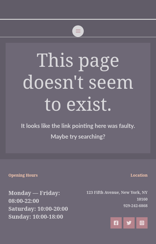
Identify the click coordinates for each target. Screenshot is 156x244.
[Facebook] (116, 223)
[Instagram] (142, 223)
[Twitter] (129, 223)
